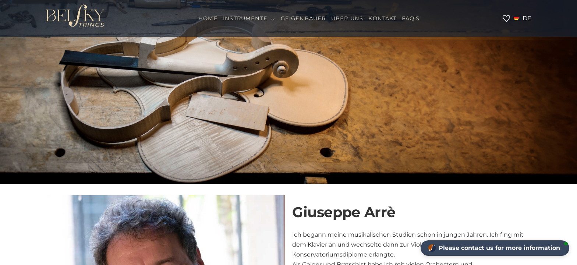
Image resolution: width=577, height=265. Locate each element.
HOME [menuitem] (208, 18)
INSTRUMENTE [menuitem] (249, 18)
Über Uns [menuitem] (347, 18)
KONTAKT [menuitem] (382, 18)
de (527, 18)
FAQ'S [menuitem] (411, 18)
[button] (495, 248)
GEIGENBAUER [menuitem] (303, 18)
